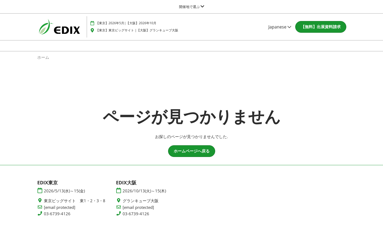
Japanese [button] (279, 32)
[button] (320, 32)
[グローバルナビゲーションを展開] (191, 6)
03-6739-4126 (57, 218)
